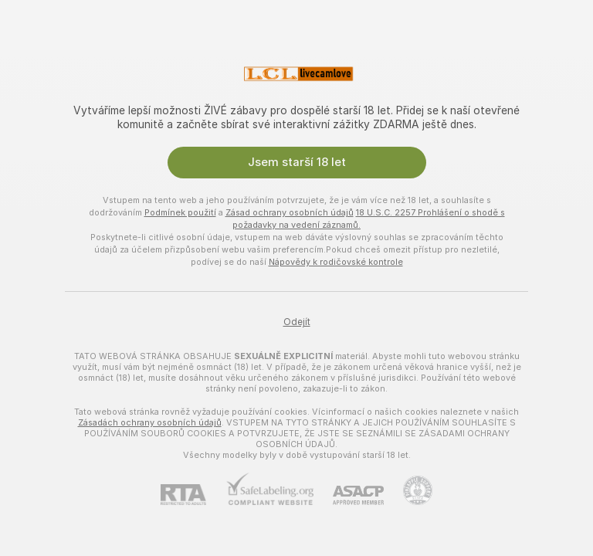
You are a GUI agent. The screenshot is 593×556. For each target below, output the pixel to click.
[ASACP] (348, 495)
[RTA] (193, 494)
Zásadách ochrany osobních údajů (150, 422)
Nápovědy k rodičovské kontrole (336, 261)
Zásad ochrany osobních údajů (289, 212)
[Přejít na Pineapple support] (408, 490)
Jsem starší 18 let (297, 162)
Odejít (296, 322)
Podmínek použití (180, 212)
